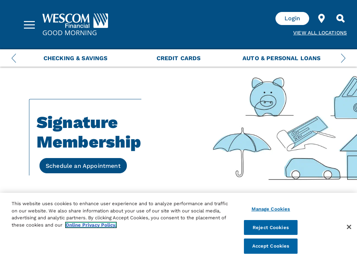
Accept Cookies (271, 246)
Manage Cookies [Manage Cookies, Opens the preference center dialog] (271, 209)
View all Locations (320, 33)
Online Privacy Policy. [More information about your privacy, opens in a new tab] (91, 225)
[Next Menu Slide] (343, 58)
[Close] (349, 227)
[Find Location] (321, 18)
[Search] (340, 18)
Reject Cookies (271, 227)
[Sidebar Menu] (29, 24)
